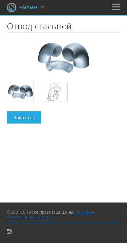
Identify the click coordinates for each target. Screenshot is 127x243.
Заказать (24, 117)
